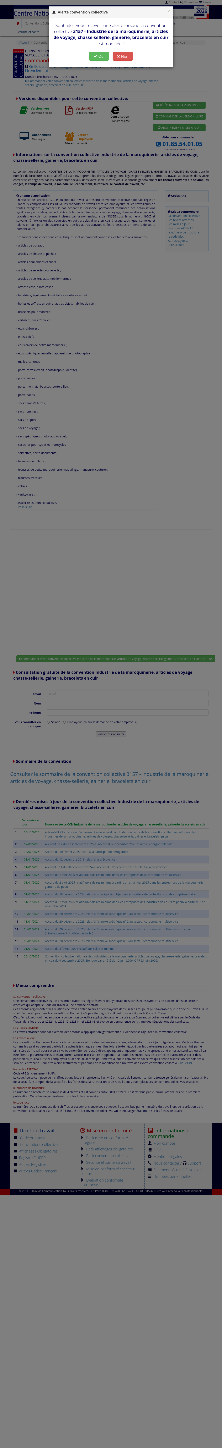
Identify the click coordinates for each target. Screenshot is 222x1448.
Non (122, 56)
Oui (99, 56)
